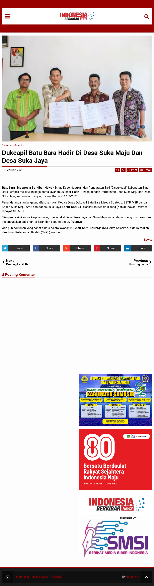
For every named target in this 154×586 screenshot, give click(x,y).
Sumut (147, 239)
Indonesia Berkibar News (32, 577)
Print (132, 170)
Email (145, 170)
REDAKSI (57, 577)
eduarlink (132, 577)
